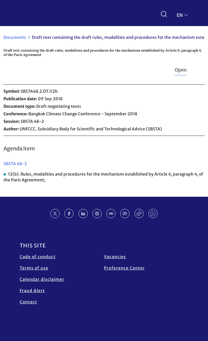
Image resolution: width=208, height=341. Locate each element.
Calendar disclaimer (42, 279)
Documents (14, 37)
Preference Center (124, 268)
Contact (28, 301)
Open (181, 70)
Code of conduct (38, 256)
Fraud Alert (32, 290)
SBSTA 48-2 (15, 163)
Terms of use (34, 268)
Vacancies (115, 256)
